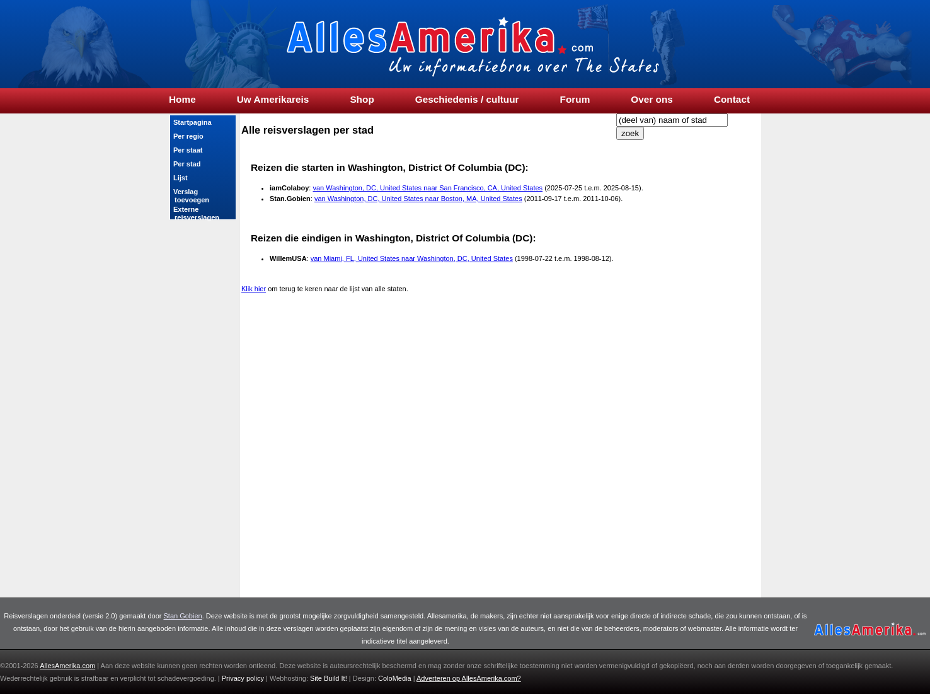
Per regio (188, 136)
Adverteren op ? (468, 678)
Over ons (652, 100)
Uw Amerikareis (273, 100)
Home (182, 100)
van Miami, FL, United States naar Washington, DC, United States (412, 258)
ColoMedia (395, 678)
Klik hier (253, 288)
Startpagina (192, 122)
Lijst (180, 178)
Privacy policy (243, 678)
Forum (575, 100)
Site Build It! (328, 678)
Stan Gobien (183, 616)
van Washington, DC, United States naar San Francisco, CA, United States (427, 188)
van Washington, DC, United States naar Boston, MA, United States (418, 198)
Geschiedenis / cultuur (467, 100)
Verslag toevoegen (191, 196)
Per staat (187, 150)
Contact (732, 100)
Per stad (186, 164)
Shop (362, 100)
